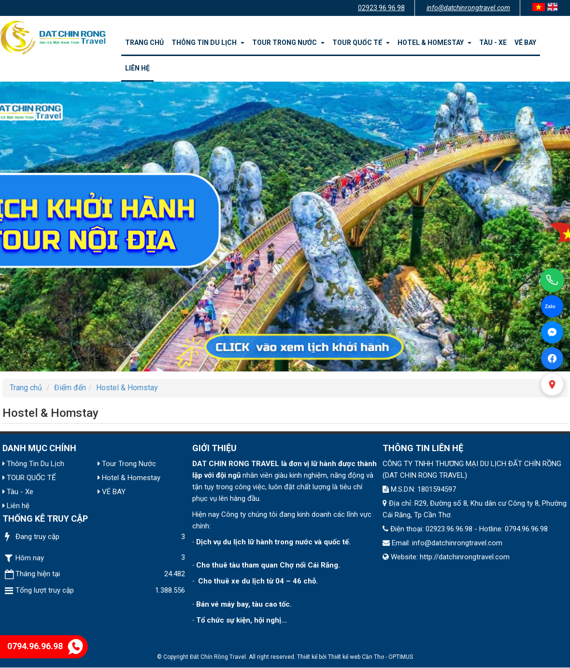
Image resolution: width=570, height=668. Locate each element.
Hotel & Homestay (434, 42)
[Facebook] (552, 358)
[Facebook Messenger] (552, 332)
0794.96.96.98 (45, 646)
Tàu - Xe (493, 42)
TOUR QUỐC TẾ (361, 42)
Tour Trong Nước (288, 42)
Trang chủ (144, 42)
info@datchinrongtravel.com (468, 8)
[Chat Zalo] (552, 306)
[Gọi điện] (552, 280)
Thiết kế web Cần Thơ (356, 657)
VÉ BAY (525, 42)
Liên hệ (137, 68)
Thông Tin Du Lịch (207, 42)
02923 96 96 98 (381, 8)
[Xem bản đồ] (552, 384)
